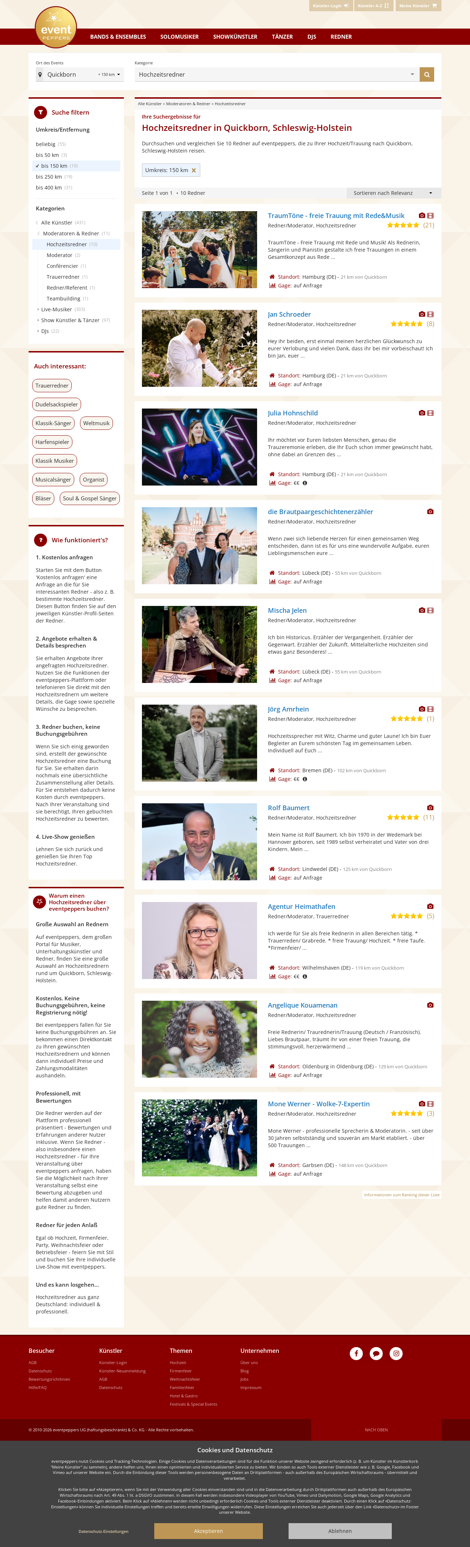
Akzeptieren (208, 1530)
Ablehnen (340, 1530)
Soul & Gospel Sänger (90, 498)
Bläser (43, 497)
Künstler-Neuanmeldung (122, 1370)
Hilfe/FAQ (38, 1387)
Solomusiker (179, 36)
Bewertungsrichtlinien (49, 1379)
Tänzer (282, 36)
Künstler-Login (113, 1362)
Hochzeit (178, 1362)
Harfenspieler (52, 441)
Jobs (244, 1379)
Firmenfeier (181, 1370)
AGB (33, 1362)
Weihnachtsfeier (185, 1379)
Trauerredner (51, 385)
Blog (244, 1370)
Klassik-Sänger (53, 423)
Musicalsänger (53, 479)
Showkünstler (235, 36)
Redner (341, 36)
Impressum (250, 1387)
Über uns (249, 1362)
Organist (93, 479)
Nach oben (376, 1429)
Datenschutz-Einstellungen (104, 1531)
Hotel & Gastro (184, 1395)
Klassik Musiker (54, 460)
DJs (311, 36)
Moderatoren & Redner (188, 103)
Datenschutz (40, 1370)
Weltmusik (96, 423)
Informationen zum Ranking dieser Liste (402, 1194)
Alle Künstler (150, 103)
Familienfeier (182, 1387)
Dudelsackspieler (56, 404)
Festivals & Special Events (193, 1404)
